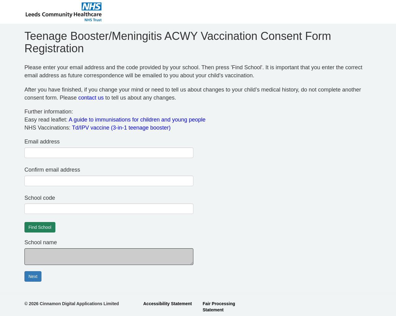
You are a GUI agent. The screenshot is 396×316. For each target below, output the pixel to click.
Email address (42, 142)
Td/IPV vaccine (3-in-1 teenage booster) (121, 128)
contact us (91, 98)
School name (40, 242)
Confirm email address (52, 170)
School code (39, 198)
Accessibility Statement (167, 303)
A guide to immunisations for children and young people (137, 120)
